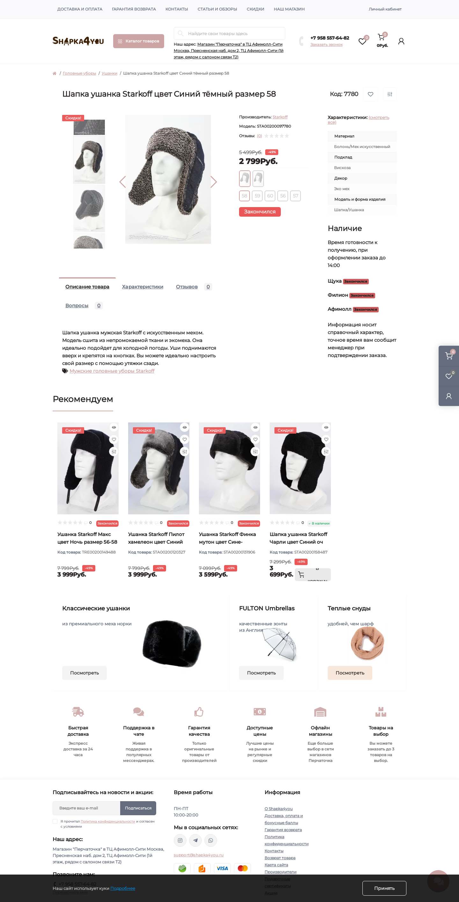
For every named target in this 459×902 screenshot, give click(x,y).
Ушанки (109, 73)
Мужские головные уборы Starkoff (111, 371)
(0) (259, 136)
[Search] (181, 33)
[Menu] (138, 41)
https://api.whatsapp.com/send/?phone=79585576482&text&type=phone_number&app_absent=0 (210, 840)
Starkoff (280, 117)
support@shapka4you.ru (198, 855)
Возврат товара (280, 857)
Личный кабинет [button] (385, 9)
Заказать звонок (326, 44)
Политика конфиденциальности (108, 821)
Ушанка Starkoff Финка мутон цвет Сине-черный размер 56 (227, 542)
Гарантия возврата (134, 9)
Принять (384, 888)
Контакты (176, 9)
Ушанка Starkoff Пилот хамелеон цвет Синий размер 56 (156, 542)
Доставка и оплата (79, 9)
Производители (280, 871)
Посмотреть (84, 673)
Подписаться (138, 808)
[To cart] (313, 574)
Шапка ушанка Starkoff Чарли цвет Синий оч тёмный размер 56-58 (298, 542)
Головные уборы (79, 73)
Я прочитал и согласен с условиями (108, 824)
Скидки (255, 9)
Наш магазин (289, 9)
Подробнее (122, 888)
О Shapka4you (279, 808)
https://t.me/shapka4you (195, 840)
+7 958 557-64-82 (329, 38)
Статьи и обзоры (217, 9)
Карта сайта (276, 864)
